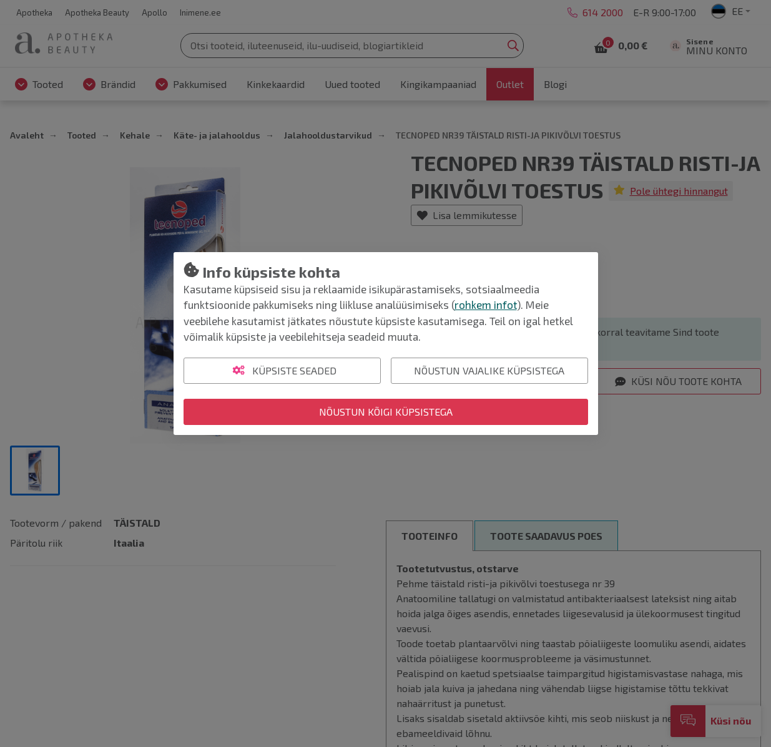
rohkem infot (485, 304)
